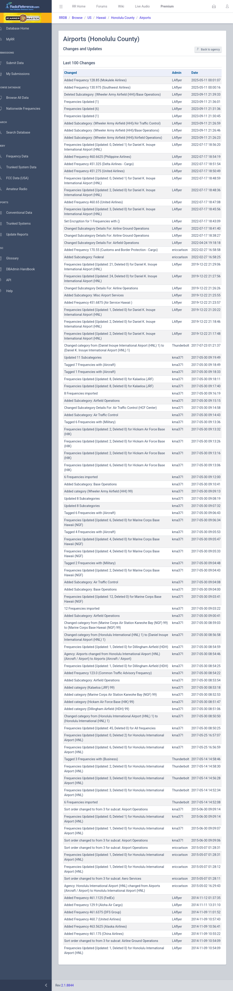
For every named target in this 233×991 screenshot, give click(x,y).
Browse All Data (17, 98)
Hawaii (108, 18)
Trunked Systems (18, 224)
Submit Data (15, 63)
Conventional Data (19, 213)
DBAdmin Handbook (20, 269)
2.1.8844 (74, 985)
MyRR (10, 39)
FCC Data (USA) (17, 178)
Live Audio (149, 6)
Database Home (17, 28)
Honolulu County (129, 18)
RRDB (69, 18)
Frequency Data (17, 156)
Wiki (128, 6)
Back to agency (208, 49)
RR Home (85, 6)
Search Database (18, 132)
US (96, 18)
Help (9, 291)
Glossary (12, 258)
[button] (214, 6)
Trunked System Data (21, 167)
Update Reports (17, 235)
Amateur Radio (17, 189)
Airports (151, 18)
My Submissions (18, 74)
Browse (84, 18)
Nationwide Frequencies (23, 109)
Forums (108, 6)
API (9, 280)
